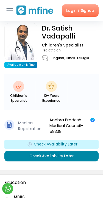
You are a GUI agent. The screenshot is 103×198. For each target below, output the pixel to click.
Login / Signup (80, 10)
